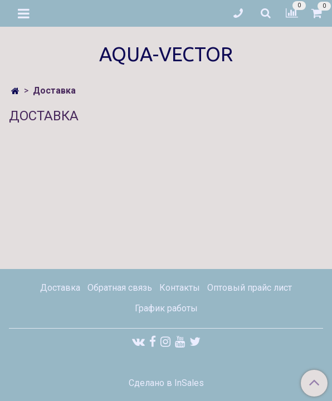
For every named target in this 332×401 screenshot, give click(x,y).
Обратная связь (119, 287)
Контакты (179, 287)
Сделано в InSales (166, 383)
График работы (166, 308)
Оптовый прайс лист (249, 287)
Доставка (60, 287)
